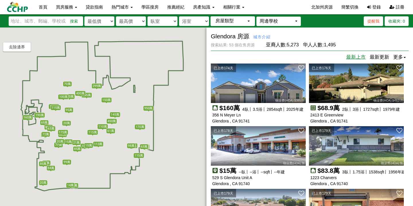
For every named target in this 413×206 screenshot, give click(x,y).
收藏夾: (396, 21)
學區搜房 (150, 7)
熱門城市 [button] (122, 7)
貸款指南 (94, 7)
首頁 (43, 7)
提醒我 (373, 21)
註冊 (396, 7)
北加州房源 (322, 7)
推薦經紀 (175, 7)
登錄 (374, 7)
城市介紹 (261, 37)
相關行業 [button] (233, 7)
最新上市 (356, 57)
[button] (232, 21)
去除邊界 (17, 47)
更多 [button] (399, 57)
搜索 (74, 21)
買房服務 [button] (66, 7)
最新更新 (379, 57)
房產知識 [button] (203, 7)
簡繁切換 (350, 7)
